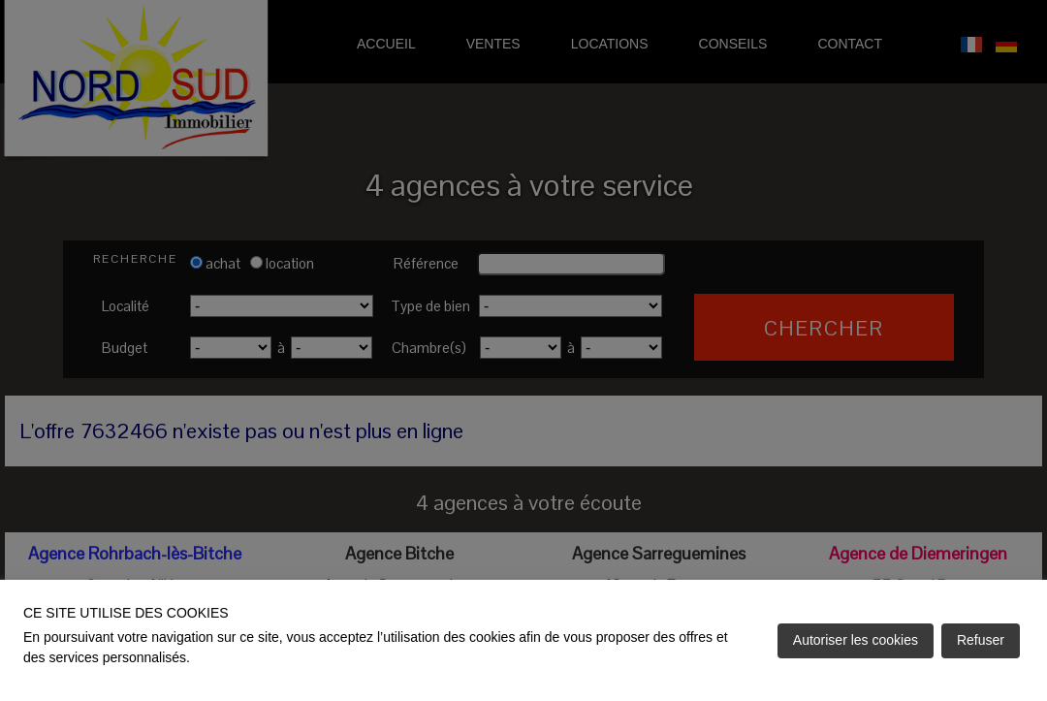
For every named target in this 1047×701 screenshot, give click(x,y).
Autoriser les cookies (855, 640)
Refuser (980, 640)
